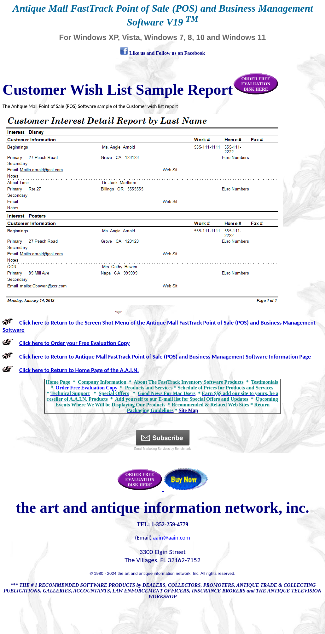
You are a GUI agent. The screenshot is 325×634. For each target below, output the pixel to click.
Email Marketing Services (152, 448)
